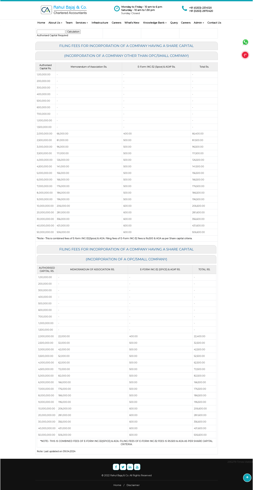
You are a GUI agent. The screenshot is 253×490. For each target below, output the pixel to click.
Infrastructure (100, 22)
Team (69, 22)
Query (174, 22)
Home (41, 22)
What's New (131, 22)
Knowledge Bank (155, 22)
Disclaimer (133, 485)
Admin (199, 22)
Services (82, 22)
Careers (116, 22)
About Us (55, 22)
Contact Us (214, 22)
